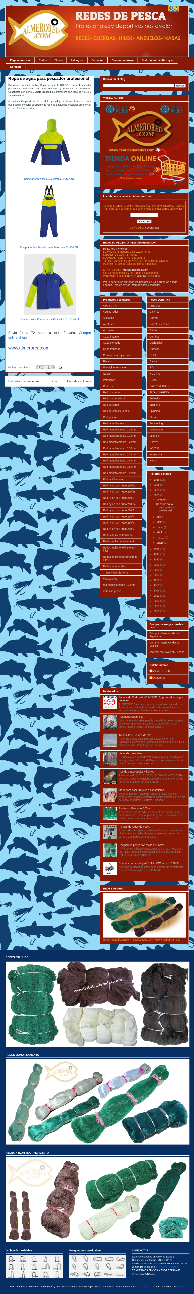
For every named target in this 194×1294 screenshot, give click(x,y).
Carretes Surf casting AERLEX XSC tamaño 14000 (149, 863)
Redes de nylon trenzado (118, 535)
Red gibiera (110, 417)
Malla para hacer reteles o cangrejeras (141, 789)
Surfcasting (156, 423)
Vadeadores (110, 578)
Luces (152, 379)
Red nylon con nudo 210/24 (119, 504)
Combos (154, 336)
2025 (157, 484)
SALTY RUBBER (159, 386)
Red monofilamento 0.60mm (119, 473)
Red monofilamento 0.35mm (119, 454)
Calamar (154, 311)
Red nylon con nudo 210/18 (119, 491)
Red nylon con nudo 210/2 (118, 497)
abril (159, 532)
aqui (157, 275)
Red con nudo (111, 392)
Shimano (154, 404)
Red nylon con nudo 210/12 (119, 485)
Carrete (153, 317)
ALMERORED (161, 670)
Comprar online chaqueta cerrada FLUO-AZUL (49, 178)
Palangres (77, 60)
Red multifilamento (114, 479)
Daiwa (153, 361)
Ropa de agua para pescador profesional (48, 78)
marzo (161, 537)
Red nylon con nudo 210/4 (118, 516)
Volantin (154, 435)
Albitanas (108, 317)
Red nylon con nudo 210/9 (118, 528)
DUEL (152, 355)
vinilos (153, 460)
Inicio (53, 381)
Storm (152, 417)
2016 (157, 580)
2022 (157, 549)
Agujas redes (111, 311)
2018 (157, 569)
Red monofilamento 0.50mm (119, 466)
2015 (157, 585)
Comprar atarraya (123, 60)
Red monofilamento (114, 423)
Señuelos (97, 60)
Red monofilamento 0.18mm (119, 429)
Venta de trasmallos (130, 753)
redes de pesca (112, 591)
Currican (154, 348)
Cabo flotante (111, 336)
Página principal (20, 60)
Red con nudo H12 (114, 398)
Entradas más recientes (23, 381)
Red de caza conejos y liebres (136, 771)
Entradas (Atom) (57, 391)
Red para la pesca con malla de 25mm (141, 845)
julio (159, 516)
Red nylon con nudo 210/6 (118, 522)
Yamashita (155, 454)
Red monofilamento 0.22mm (119, 435)
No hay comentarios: (20, 367)
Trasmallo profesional (115, 572)
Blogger (180, 1286)
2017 (157, 575)
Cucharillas (156, 342)
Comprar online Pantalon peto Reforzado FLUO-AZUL (49, 247)
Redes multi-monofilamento (119, 541)
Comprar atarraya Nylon (117, 355)
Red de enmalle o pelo (116, 410)
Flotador (108, 361)
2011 (157, 606)
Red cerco (109, 386)
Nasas (59, 60)
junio (160, 522)
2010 (157, 611)
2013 (157, 595)
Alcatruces (109, 324)
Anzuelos (108, 330)
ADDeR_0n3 (145, 1286)
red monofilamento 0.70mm (119, 584)
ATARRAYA (110, 305)
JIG (151, 367)
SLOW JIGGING (159, 392)
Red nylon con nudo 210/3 (118, 510)
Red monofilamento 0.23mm (119, 442)
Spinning (154, 410)
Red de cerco (111, 404)
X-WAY (153, 442)
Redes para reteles (114, 566)
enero (160, 542)
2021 (157, 554)
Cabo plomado (111, 342)
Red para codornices (131, 716)
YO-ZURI (154, 448)
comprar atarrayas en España (166, 652)
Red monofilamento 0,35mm (135, 808)
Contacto (16, 66)
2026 (157, 479)
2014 (157, 590)
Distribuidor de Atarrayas (158, 60)
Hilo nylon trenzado (114, 367)
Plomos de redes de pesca (134, 826)
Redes (43, 60)
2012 (157, 600)
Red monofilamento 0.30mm (119, 448)
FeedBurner (152, 227)
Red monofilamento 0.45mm (119, 460)
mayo (160, 527)
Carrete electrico (159, 324)
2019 (157, 564)
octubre (161, 499)
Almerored (159, 677)
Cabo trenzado (111, 348)
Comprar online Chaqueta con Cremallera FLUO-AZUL (50, 319)
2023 (157, 495)
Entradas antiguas (79, 381)
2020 (157, 559)
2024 (157, 489)
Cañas (153, 330)
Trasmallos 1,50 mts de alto (135, 735)
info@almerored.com (135, 269)
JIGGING (154, 373)
